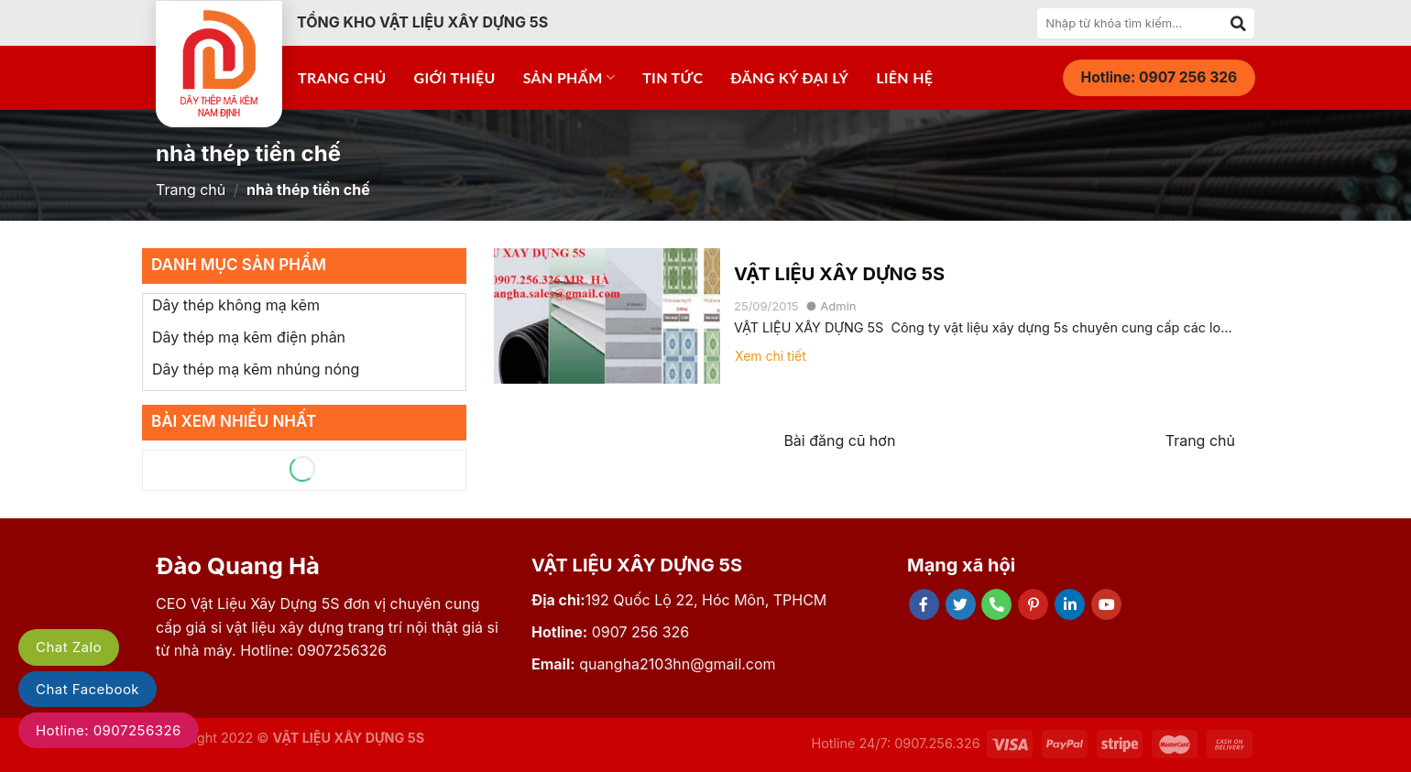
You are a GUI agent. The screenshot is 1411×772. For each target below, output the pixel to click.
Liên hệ (904, 77)
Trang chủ (342, 77)
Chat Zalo (69, 647)
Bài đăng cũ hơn (839, 440)
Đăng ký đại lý (789, 77)
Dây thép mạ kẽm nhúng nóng (255, 369)
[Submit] (1238, 22)
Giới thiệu (455, 77)
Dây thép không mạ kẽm (236, 305)
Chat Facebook (87, 689)
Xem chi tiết (770, 356)
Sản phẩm (569, 78)
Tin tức (672, 77)
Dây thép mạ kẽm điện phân (248, 337)
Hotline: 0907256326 (108, 730)
